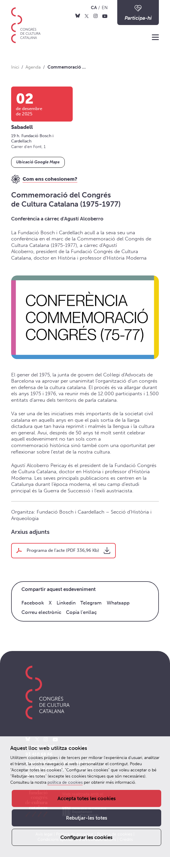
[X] (87, 16)
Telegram (91, 603)
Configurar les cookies (86, 837)
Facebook (32, 603)
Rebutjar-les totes (86, 818)
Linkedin (66, 603)
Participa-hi (138, 12)
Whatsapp (118, 603)
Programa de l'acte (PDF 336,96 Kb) (63, 550)
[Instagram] (95, 16)
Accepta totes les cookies (86, 798)
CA (94, 7)
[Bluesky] (77, 16)
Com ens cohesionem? (50, 179)
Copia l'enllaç (81, 612)
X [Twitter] (50, 603)
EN (105, 7)
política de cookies (65, 782)
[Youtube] (105, 16)
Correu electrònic (41, 612)
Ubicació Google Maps (37, 162)
